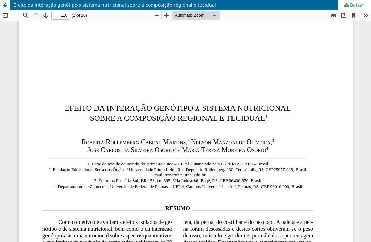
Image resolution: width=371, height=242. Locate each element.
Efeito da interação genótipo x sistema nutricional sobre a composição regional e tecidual (114, 5)
